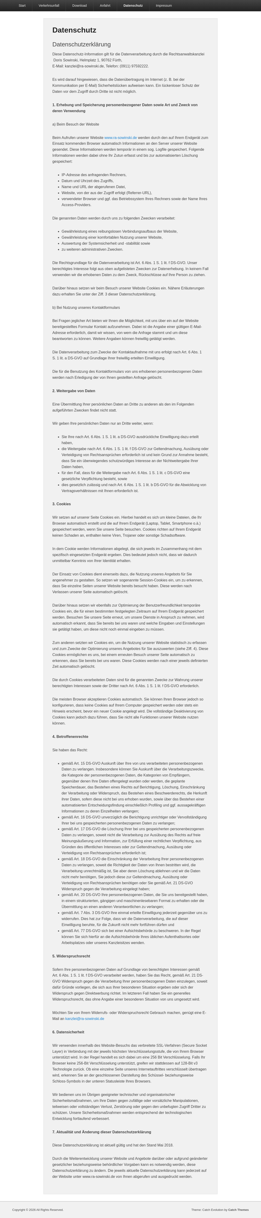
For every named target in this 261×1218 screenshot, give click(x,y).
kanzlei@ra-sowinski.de (84, 1019)
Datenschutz (133, 5)
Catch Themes (238, 1210)
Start (22, 5)
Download (79, 5)
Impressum (164, 5)
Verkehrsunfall (49, 5)
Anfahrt (105, 5)
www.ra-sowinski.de (120, 138)
